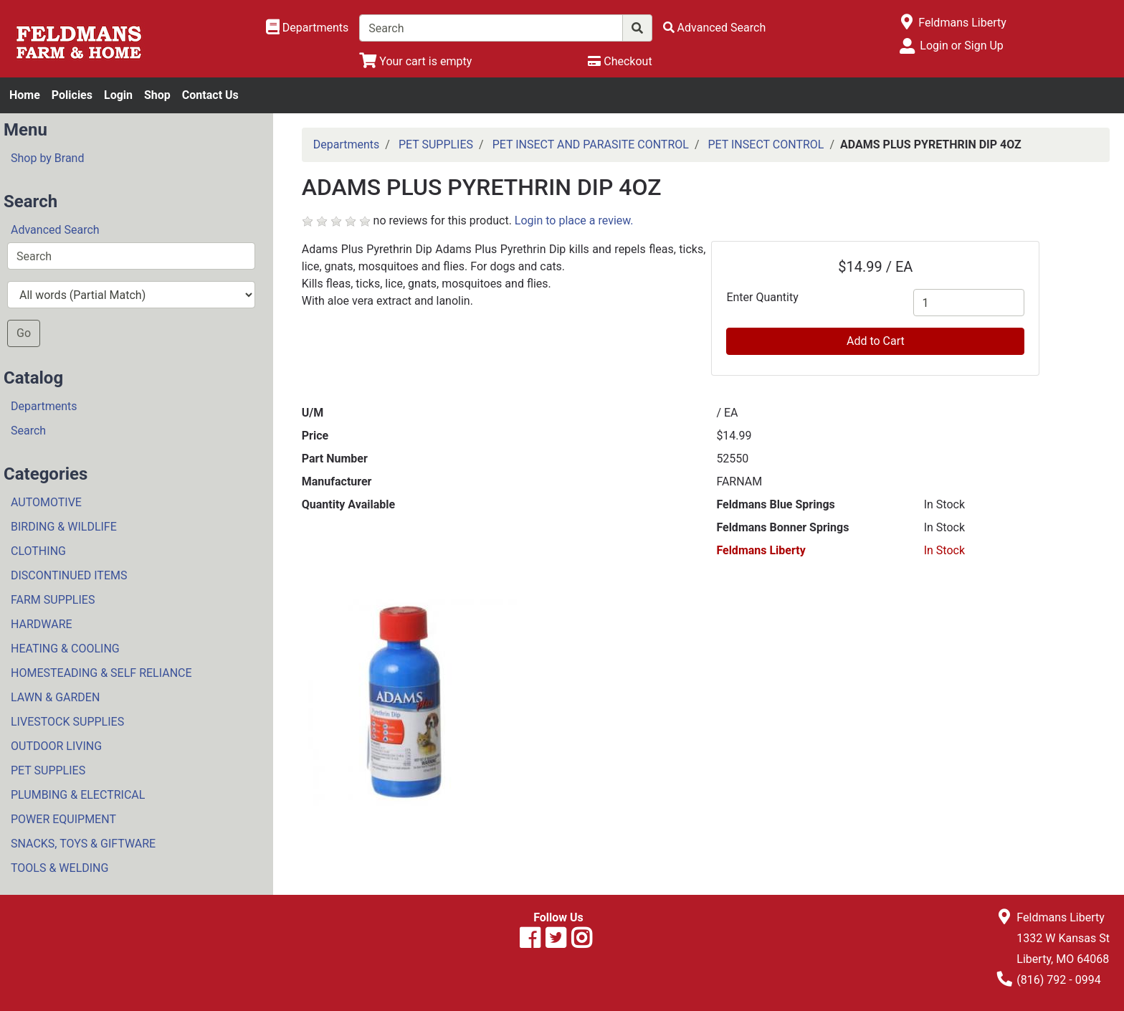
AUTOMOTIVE (46, 502)
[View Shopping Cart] (415, 61)
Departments (44, 406)
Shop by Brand (47, 158)
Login (118, 95)
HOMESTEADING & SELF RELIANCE (101, 673)
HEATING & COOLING (65, 648)
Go (23, 333)
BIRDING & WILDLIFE (64, 526)
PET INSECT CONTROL (766, 144)
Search (28, 430)
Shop (157, 95)
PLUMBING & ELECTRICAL (78, 795)
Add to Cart (876, 341)
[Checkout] (620, 61)
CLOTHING (38, 551)
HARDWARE (41, 624)
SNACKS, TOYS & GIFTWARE (83, 843)
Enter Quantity (762, 297)
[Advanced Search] (714, 27)
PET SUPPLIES (48, 770)
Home (24, 95)
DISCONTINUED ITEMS (69, 575)
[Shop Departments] (307, 28)
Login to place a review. (574, 220)
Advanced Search (55, 230)
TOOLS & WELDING (59, 868)
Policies (72, 95)
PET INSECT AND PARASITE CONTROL (590, 144)
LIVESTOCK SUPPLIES (67, 721)
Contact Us (210, 95)
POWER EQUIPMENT (63, 819)
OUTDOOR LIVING (56, 746)
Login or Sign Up (961, 45)
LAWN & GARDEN (55, 697)
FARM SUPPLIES (53, 600)
